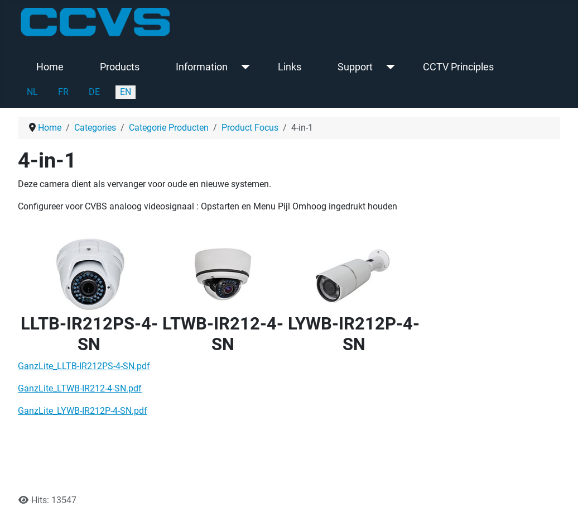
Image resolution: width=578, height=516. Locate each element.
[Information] (243, 67)
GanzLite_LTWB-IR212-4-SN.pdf (80, 388)
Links (289, 67)
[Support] (388, 67)
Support (355, 67)
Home (50, 67)
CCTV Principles (458, 67)
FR (63, 92)
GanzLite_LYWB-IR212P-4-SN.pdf (82, 410)
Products (119, 67)
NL (32, 92)
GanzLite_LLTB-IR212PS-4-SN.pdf (84, 366)
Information (202, 67)
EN (125, 92)
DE (94, 92)
